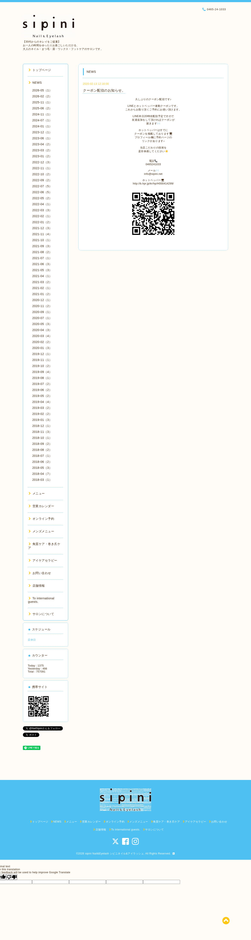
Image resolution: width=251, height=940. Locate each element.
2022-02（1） (42, 216)
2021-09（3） (42, 246)
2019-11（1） (42, 360)
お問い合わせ (40, 573)
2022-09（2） (42, 180)
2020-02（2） (42, 342)
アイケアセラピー (43, 560)
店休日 (32, 639)
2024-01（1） (42, 126)
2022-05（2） (42, 198)
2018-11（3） (42, 432)
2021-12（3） (42, 228)
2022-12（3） (42, 162)
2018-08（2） (42, 449)
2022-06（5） (42, 192)
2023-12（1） (42, 132)
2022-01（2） (42, 222)
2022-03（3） (42, 210)
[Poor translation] (11, 877)
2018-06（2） (42, 461)
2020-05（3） (42, 324)
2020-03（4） (42, 336)
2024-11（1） (42, 114)
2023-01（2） (42, 156)
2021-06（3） (42, 264)
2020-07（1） (42, 318)
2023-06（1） (42, 138)
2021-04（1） (42, 276)
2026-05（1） (42, 90)
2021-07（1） (42, 258)
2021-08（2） (42, 252)
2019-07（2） (42, 384)
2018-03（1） (42, 479)
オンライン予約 (41, 518)
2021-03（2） (42, 282)
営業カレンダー (41, 506)
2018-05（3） (42, 467)
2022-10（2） (42, 174)
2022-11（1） (42, 168)
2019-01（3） (42, 420)
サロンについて (41, 614)
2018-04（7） (42, 473)
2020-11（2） (42, 306)
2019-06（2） (42, 390)
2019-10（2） (42, 366)
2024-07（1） (42, 120)
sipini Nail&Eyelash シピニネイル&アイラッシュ (114, 853)
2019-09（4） (42, 372)
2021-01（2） (42, 294)
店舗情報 (37, 585)
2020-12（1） (42, 300)
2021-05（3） (42, 270)
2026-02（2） (42, 96)
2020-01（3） (42, 348)
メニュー (37, 493)
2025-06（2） (42, 108)
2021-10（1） (42, 240)
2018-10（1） (42, 438)
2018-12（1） (42, 426)
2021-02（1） (42, 288)
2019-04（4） (42, 402)
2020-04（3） (42, 330)
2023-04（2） (42, 144)
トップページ (40, 70)
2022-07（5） (42, 186)
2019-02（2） (42, 414)
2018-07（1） (42, 455)
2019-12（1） (42, 354)
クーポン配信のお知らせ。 (104, 90)
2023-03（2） (42, 150)
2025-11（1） (42, 102)
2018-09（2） (42, 443)
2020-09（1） (42, 312)
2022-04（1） (42, 204)
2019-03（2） (42, 408)
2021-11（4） (42, 234)
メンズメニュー (41, 531)
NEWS (35, 82)
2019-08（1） (42, 378)
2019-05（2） (42, 396)
